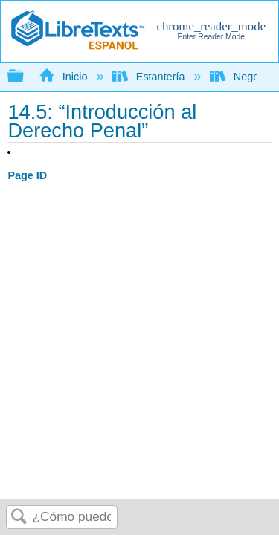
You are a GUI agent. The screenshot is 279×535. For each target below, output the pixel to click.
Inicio (64, 76)
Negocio (242, 76)
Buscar (19, 517)
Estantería (149, 76)
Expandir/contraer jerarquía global (25, 77)
